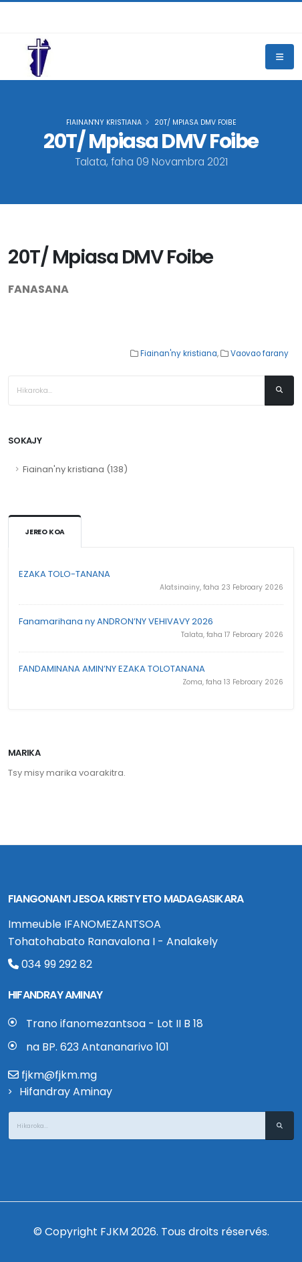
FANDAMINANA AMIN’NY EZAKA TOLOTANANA (112, 668)
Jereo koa (45, 532)
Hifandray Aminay (65, 1091)
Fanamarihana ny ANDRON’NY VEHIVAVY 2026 (116, 621)
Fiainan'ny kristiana (104, 122)
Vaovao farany (260, 353)
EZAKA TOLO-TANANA (64, 574)
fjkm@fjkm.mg (59, 1075)
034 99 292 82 (50, 964)
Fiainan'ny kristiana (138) (75, 469)
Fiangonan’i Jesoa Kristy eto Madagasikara (125, 898)
